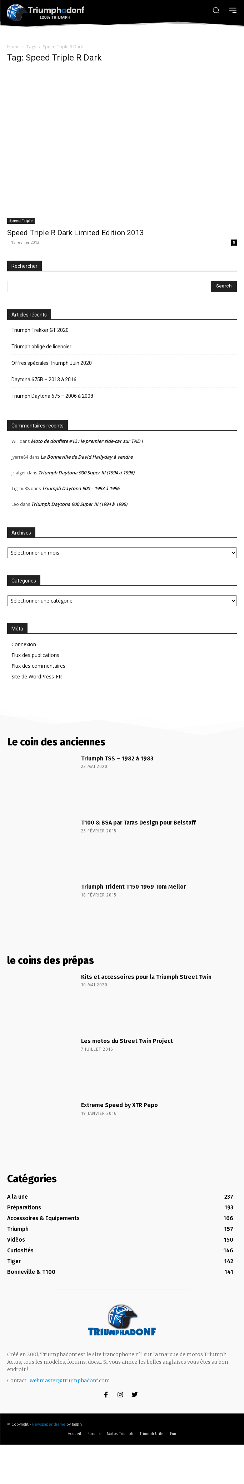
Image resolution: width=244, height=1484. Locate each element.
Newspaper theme (48, 1424)
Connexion (23, 644)
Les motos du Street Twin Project (127, 1041)
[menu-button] (232, 10)
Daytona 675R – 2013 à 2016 (43, 379)
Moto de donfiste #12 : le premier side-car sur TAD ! (87, 441)
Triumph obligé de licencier (41, 346)
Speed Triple (21, 220)
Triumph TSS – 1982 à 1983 (117, 758)
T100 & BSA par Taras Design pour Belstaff (138, 822)
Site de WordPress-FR (36, 676)
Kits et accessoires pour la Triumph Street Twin (146, 976)
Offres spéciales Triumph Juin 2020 (51, 363)
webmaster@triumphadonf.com (70, 1380)
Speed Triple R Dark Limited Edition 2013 (75, 232)
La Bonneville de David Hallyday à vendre (86, 457)
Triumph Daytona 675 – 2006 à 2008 (52, 396)
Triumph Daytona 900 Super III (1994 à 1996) (86, 472)
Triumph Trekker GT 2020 (40, 330)
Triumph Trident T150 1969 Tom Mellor (133, 886)
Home (13, 47)
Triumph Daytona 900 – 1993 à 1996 (80, 488)
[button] (216, 10)
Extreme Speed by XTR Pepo (119, 1105)
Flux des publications (35, 655)
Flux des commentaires (38, 665)
